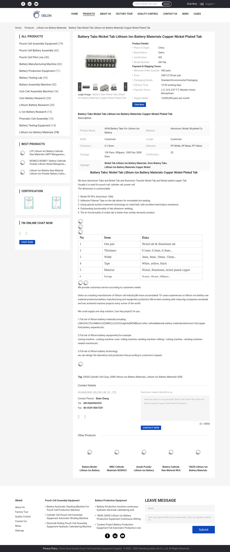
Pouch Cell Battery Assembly (36, 50)
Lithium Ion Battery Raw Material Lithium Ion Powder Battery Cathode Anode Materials (48, 173)
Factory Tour (124, 13)
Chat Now (192, 3)
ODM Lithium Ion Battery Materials (128, 377)
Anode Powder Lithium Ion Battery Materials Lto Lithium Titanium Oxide (144, 469)
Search (166, 4)
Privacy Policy (50, 548)
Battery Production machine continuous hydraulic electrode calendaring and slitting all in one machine (117, 508)
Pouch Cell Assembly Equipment (38, 43)
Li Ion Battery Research (33, 111)
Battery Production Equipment (37, 71)
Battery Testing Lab (30, 77)
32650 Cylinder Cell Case (96, 377)
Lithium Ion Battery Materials (51, 27)
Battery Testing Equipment (34, 125)
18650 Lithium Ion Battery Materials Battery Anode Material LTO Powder (198, 469)
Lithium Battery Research (34, 105)
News (185, 13)
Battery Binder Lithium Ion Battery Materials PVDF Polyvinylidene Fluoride (90, 469)
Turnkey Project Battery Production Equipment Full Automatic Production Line (119, 526)
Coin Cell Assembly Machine (36, 91)
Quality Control (148, 13)
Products (89, 13)
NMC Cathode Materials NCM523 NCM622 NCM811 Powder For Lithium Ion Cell (116, 469)
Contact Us (170, 13)
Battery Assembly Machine (35, 84)
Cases (197, 13)
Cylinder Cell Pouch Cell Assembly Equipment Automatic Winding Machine (67, 517)
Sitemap (19, 530)
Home (74, 13)
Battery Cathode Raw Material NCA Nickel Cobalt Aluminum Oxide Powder (170, 469)
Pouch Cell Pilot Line (31, 57)
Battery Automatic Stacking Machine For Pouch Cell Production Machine (68, 508)
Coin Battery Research (32, 98)
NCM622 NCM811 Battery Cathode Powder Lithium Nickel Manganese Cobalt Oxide (48, 163)
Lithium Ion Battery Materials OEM (164, 377)
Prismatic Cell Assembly (33, 118)
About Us (105, 13)
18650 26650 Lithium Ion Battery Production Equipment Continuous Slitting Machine (119, 517)
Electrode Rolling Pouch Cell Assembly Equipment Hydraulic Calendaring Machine (69, 525)
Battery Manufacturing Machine (38, 64)
